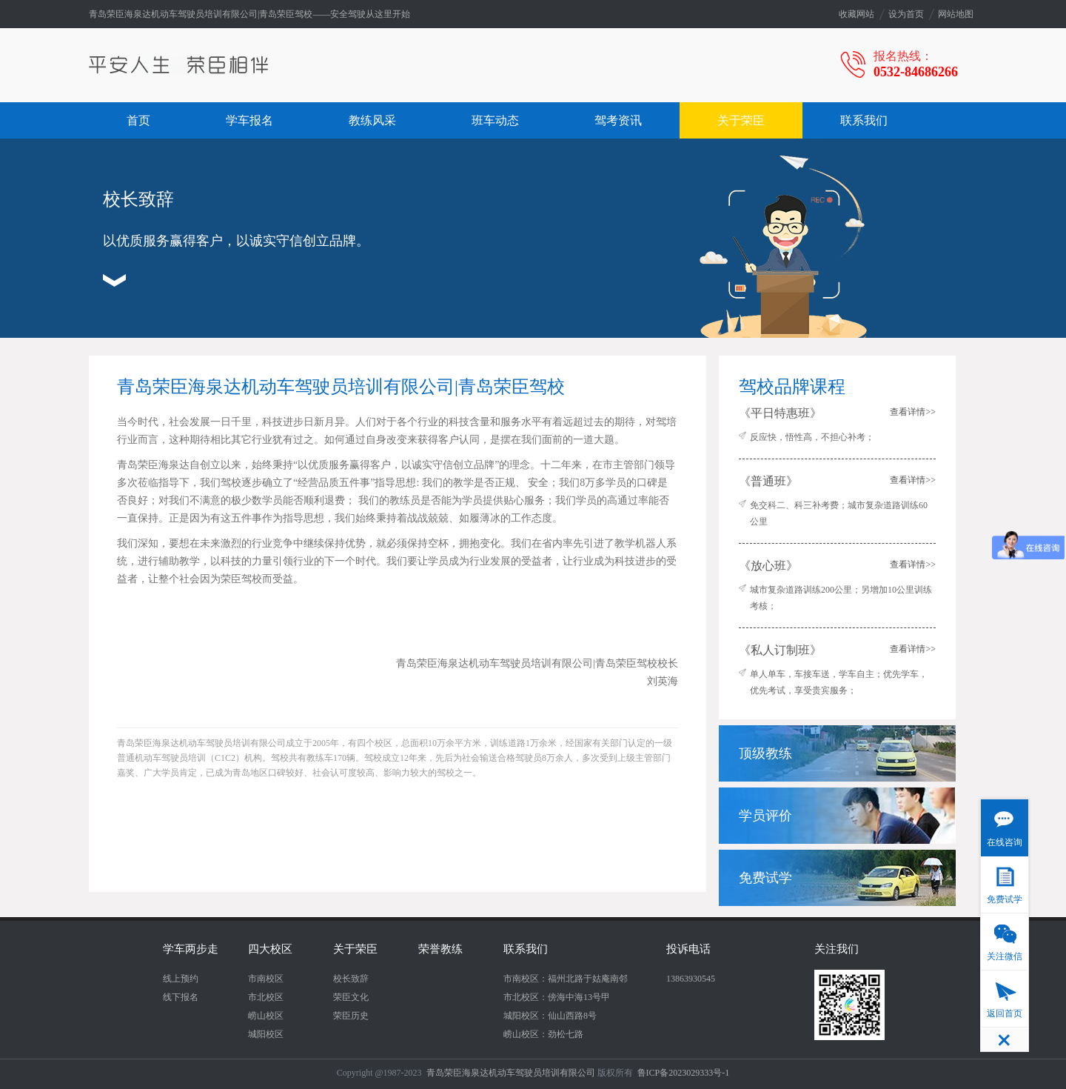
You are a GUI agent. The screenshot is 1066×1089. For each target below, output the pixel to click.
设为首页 (906, 14)
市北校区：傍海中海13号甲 (556, 997)
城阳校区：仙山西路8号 (550, 1015)
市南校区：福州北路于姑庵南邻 (565, 978)
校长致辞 (351, 978)
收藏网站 (856, 14)
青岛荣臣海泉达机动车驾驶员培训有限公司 (510, 1073)
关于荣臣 (741, 120)
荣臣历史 (351, 1015)
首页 (138, 120)
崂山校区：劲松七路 (543, 1034)
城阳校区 (266, 1034)
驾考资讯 (618, 120)
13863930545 (690, 978)
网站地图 (955, 14)
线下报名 (180, 997)
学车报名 (249, 120)
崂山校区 (266, 1015)
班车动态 (495, 120)
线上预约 (180, 978)
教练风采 (372, 120)
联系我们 (864, 120)
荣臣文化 (351, 997)
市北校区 (266, 997)
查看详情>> (913, 412)
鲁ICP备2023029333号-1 (683, 1073)
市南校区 (266, 978)
